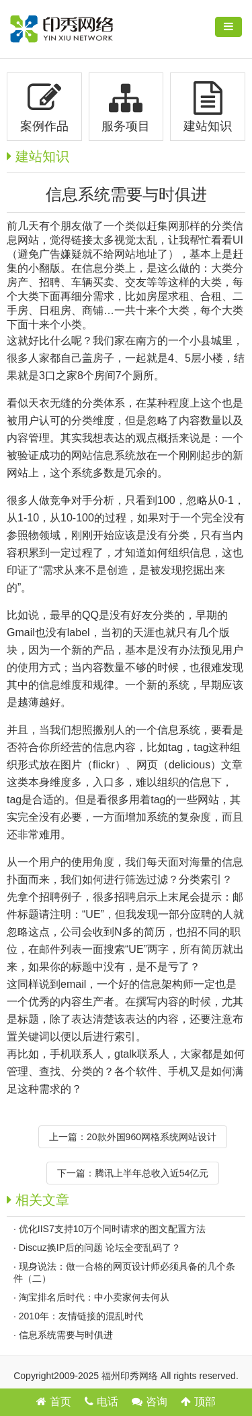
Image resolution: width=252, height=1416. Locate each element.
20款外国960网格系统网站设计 (151, 1136)
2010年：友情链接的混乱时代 (81, 1316)
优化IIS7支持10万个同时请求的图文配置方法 (112, 1228)
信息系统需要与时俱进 (66, 1334)
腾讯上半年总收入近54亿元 (152, 1173)
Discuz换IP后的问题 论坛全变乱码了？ (100, 1247)
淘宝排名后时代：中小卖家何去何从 (94, 1297)
